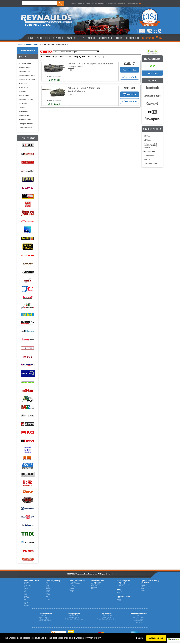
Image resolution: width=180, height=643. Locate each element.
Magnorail (27, 605)
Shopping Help (74, 615)
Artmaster (72, 587)
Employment (138, 620)
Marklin (26, 582)
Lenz (142, 588)
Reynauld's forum (25, 127)
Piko (25, 590)
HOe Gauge (23, 83)
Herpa (118, 598)
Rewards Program (150, 163)
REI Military (73, 582)
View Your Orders (45, 617)
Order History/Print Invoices (106, 619)
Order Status (91, 3)
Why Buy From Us (77, 3)
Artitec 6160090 (53, 100)
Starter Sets (23, 111)
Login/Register (107, 615)
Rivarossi (27, 598)
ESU (141, 587)
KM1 (25, 604)
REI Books (23, 103)
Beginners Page (25, 119)
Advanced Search (28, 50)
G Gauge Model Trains (27, 79)
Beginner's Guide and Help (74, 619)
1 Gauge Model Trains (27, 75)
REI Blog (146, 136)
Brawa (26, 587)
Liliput (26, 588)
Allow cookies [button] (156, 638)
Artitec (36, 44)
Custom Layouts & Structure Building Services (150, 145)
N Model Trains (24, 67)
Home (20, 44)
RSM (47, 591)
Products (28, 44)
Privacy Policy (148, 155)
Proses (48, 598)
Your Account (102, 3)
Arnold (26, 602)
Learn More (152, 73)
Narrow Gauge (24, 95)
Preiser (48, 590)
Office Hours (138, 619)
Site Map (139, 622)
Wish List (112, 3)
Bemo (26, 596)
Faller (47, 584)
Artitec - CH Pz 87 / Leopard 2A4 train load (90, 63)
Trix (25, 591)
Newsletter (122, 3)
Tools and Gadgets (26, 99)
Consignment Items (26, 124)
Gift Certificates (149, 151)
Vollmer (48, 588)
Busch (48, 595)
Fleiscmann (27, 585)
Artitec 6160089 (53, 76)
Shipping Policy (45, 619)
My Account (107, 617)
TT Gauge (22, 91)
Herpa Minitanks (74, 584)
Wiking (118, 599)
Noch (47, 587)
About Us (139, 615)
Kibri (47, 585)
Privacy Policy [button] (93, 638)
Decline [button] (139, 638)
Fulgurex (94, 585)
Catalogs (22, 107)
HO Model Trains (25, 63)
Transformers (24, 115)
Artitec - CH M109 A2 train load (84, 88)
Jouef (25, 599)
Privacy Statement (45, 620)
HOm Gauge (23, 87)
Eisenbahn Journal (122, 584)
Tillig (25, 594)
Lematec (94, 587)
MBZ (47, 596)
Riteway (119, 591)
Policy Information (74, 617)
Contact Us (45, 615)
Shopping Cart (135, 3)
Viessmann (144, 584)
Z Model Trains (24, 71)
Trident (71, 590)
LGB (25, 593)
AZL (25, 601)
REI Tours (147, 140)
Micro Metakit (95, 584)
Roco (25, 584)
